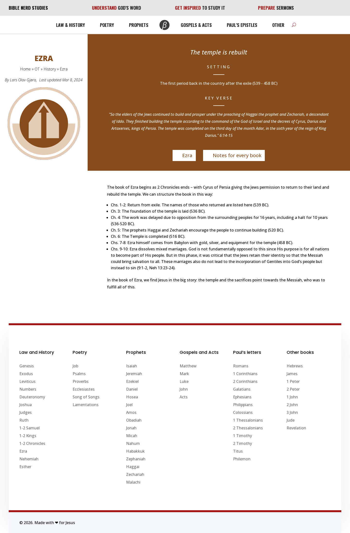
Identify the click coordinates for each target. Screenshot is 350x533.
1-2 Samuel (29, 428)
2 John (292, 404)
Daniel (132, 389)
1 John (292, 397)
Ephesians (242, 397)
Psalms (79, 373)
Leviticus (27, 381)
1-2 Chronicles (32, 443)
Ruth (24, 420)
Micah (131, 435)
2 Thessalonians (248, 428)
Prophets (138, 24)
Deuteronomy (32, 397)
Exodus (26, 373)
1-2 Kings (27, 435)
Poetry (107, 24)
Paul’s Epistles (242, 24)
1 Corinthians (245, 373)
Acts (184, 397)
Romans (240, 366)
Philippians (243, 404)
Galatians (242, 389)
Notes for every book (237, 155)
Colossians (243, 412)
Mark (184, 373)
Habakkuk (135, 451)
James (292, 373)
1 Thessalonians (248, 420)
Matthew (188, 366)
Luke (184, 381)
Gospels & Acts (196, 24)
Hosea (132, 397)
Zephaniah (135, 459)
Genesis (26, 366)
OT (37, 69)
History (50, 69)
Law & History (70, 24)
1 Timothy (242, 435)
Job (75, 366)
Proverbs (81, 381)
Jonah (131, 428)
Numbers (27, 389)
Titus (238, 451)
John (184, 389)
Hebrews (295, 366)
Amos (131, 412)
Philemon (242, 459)
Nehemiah (28, 459)
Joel (129, 404)
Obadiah (134, 420)
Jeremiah (134, 373)
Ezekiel (132, 381)
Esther (25, 466)
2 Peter (293, 389)
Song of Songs (86, 397)
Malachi (133, 482)
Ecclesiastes (84, 389)
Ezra (187, 155)
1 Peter (293, 381)
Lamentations (86, 404)
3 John (292, 412)
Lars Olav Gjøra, (23, 80)
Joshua (25, 404)
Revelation (296, 428)
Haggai (132, 466)
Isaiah (131, 366)
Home (25, 69)
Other (278, 24)
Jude (291, 420)
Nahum (133, 443)
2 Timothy (242, 443)
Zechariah (135, 474)
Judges (25, 412)
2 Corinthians (245, 381)
